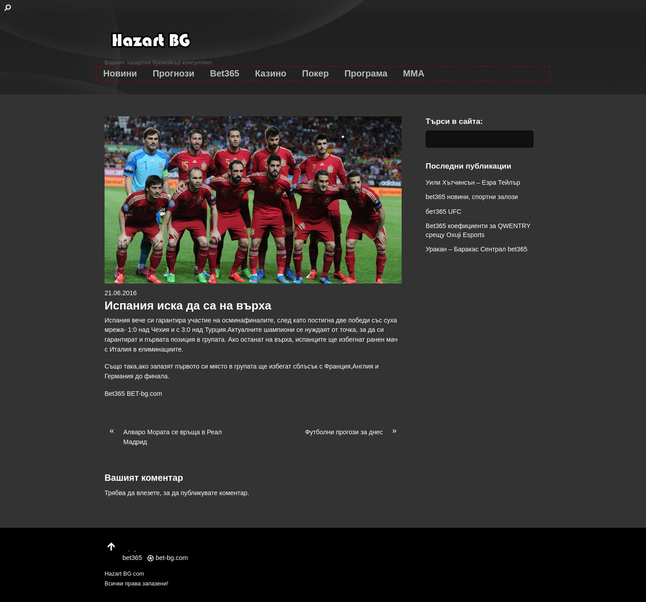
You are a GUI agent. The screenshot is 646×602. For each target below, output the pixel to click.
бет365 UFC (443, 211)
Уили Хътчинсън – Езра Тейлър (473, 182)
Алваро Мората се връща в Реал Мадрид (163, 436)
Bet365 (224, 73)
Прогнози (173, 73)
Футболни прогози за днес (353, 432)
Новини (120, 73)
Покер (315, 73)
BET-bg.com (144, 393)
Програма (365, 73)
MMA (413, 73)
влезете (148, 492)
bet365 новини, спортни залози (472, 196)
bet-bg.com (167, 557)
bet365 (132, 552)
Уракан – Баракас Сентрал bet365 (477, 249)
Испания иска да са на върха (188, 305)
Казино (270, 73)
